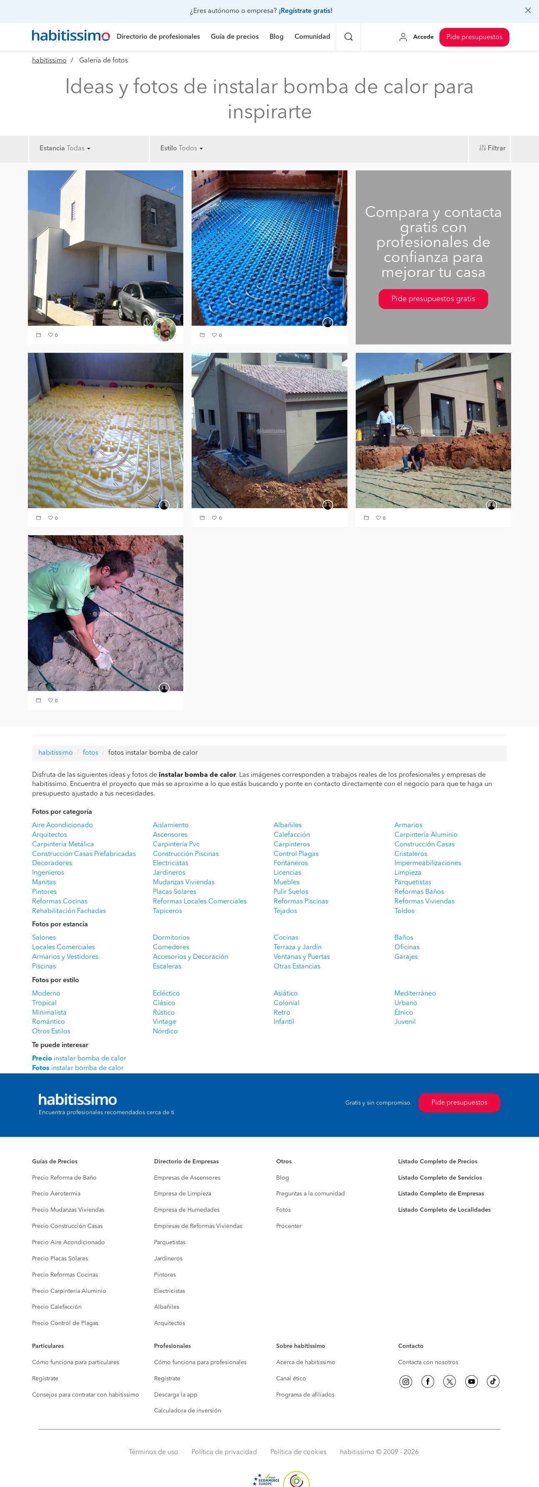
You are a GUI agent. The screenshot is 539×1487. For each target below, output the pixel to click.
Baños (403, 938)
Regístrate (45, 1379)
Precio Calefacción (57, 1307)
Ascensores (170, 835)
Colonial (286, 1003)
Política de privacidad (224, 1452)
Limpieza (408, 873)
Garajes (406, 957)
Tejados (285, 911)
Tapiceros (167, 911)
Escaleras (167, 966)
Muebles (286, 882)
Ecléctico (166, 994)
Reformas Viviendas (424, 901)
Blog (282, 1178)
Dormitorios (171, 938)
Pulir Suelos (291, 892)
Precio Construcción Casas (67, 1226)
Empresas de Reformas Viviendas (198, 1226)
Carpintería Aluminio (426, 835)
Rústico (164, 1013)
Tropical (44, 1003)
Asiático (286, 994)
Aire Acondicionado (62, 825)
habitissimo (49, 60)
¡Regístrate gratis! (305, 11)
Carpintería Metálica (63, 844)
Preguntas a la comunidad (310, 1194)
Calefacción (292, 835)
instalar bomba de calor (79, 1058)
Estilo (168, 148)
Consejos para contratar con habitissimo (85, 1395)
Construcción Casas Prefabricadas (84, 854)
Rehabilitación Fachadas (69, 911)
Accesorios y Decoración (190, 957)
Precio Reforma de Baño (64, 1178)
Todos (191, 148)
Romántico (48, 1022)
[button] (39, 336)
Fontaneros (291, 863)
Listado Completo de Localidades (444, 1210)
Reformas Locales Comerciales (200, 901)
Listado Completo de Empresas (441, 1194)
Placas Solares (174, 892)
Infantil (284, 1022)
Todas (78, 148)
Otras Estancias (297, 966)
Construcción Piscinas (186, 854)
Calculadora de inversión (187, 1411)
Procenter (289, 1226)
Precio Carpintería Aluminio (69, 1291)
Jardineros (169, 873)
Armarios (408, 825)
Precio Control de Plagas (65, 1323)
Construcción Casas (424, 844)
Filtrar (497, 148)
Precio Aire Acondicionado (68, 1242)
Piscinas (44, 966)
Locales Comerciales (63, 947)
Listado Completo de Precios (437, 1162)
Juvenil (405, 1022)
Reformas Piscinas (301, 901)
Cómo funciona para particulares (75, 1362)
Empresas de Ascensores (187, 1178)
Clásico (164, 1003)
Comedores (171, 947)
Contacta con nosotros (428, 1362)
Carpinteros (292, 844)
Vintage (164, 1022)
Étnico (403, 1013)
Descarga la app (175, 1395)
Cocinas (286, 938)
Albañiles (288, 825)
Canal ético (291, 1379)
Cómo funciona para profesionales (200, 1362)
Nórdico (165, 1031)
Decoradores (52, 863)
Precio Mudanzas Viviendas (68, 1210)
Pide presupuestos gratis (433, 299)
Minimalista (49, 1013)
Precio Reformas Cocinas (65, 1275)
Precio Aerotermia (56, 1194)
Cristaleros (410, 854)
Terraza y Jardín (298, 947)
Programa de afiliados (305, 1395)
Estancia (52, 148)
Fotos (283, 1210)
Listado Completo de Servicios (440, 1178)
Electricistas (170, 863)
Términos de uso (153, 1452)
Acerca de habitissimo (305, 1362)
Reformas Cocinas (59, 901)
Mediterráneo (415, 994)
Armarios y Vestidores (65, 957)
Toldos (404, 911)
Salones (44, 938)
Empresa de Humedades (187, 1210)
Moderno (46, 994)
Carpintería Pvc (176, 844)
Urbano (405, 1003)
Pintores (44, 892)
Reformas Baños (419, 892)
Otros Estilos (51, 1031)
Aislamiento (171, 825)
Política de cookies (298, 1452)
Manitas (44, 882)
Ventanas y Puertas (302, 957)
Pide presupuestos (474, 37)
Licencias (287, 873)
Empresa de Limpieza (182, 1194)
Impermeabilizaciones (427, 863)
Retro (282, 1013)
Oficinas (406, 947)
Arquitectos (49, 835)
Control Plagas (296, 854)
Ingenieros (48, 873)
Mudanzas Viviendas (184, 882)
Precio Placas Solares (60, 1259)
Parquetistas (412, 882)
